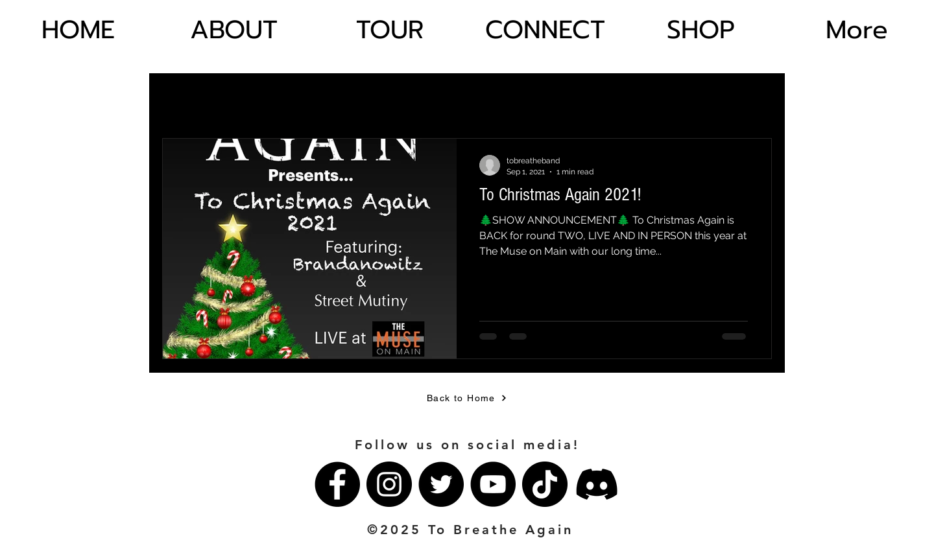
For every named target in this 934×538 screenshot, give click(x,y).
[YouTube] (493, 484)
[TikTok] (545, 484)
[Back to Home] (467, 398)
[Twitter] (441, 484)
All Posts (179, 98)
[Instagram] (389, 484)
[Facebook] (337, 484)
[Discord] (596, 484)
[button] (755, 101)
